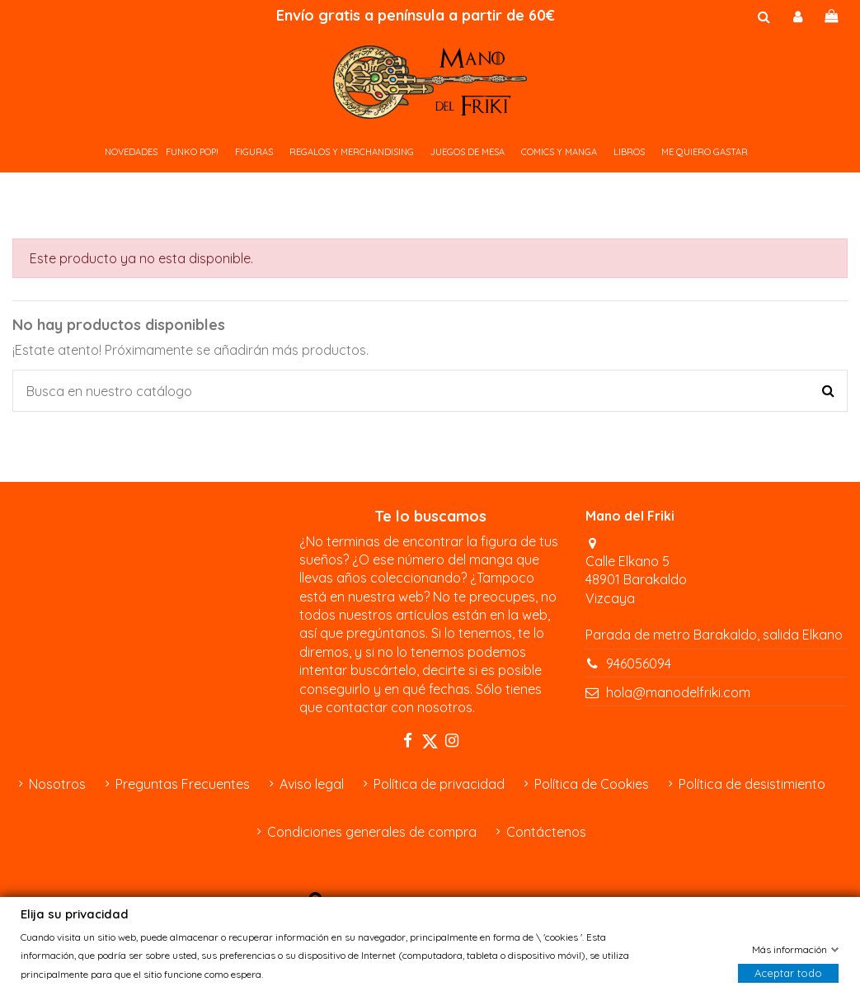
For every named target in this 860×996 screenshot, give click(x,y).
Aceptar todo (788, 972)
